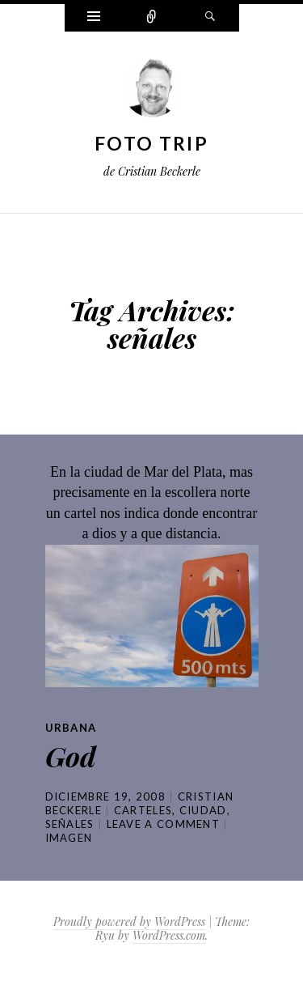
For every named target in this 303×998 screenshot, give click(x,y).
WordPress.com (169, 935)
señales (70, 824)
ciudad (203, 810)
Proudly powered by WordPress (129, 921)
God (70, 756)
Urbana (71, 727)
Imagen (69, 837)
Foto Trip (151, 143)
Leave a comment (164, 824)
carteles (143, 810)
